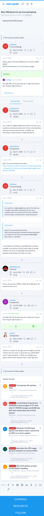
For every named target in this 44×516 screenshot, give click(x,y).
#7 (40, 347)
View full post (8, 93)
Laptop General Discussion (27, 390)
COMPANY (20, 499)
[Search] (41, 4)
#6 (40, 314)
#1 (40, 58)
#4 (40, 198)
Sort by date (15, 101)
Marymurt (12, 415)
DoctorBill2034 (14, 471)
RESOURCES (20, 505)
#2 (40, 122)
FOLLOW (20, 512)
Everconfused (13, 435)
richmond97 (13, 390)
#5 (40, 280)
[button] (3, 4)
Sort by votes (28, 101)
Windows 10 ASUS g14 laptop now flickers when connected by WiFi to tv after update (24, 430)
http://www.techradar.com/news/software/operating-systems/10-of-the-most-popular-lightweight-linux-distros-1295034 (22, 168)
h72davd (6, 15)
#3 (40, 160)
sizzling (8, 80)
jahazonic (12, 453)
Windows (28, 15)
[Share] (37, 58)
